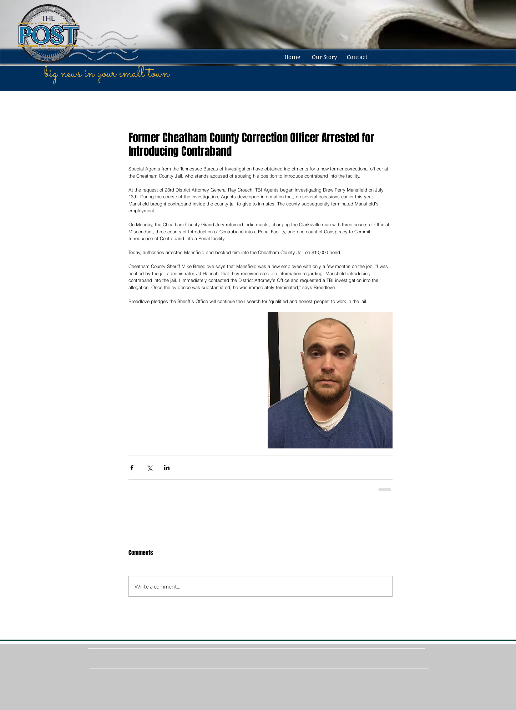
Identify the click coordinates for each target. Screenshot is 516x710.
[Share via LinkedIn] (166, 467)
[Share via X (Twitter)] (149, 467)
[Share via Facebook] (131, 467)
